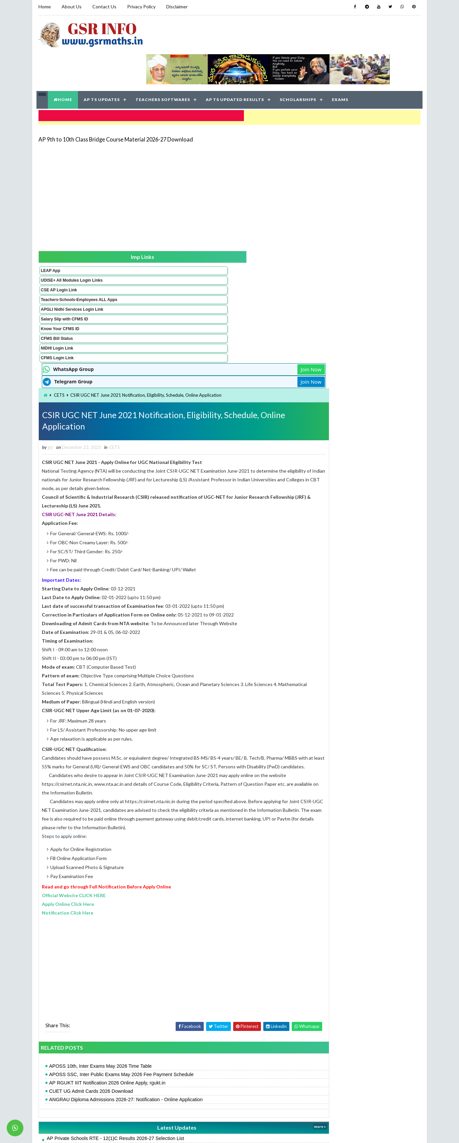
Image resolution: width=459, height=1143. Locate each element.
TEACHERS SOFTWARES (163, 66)
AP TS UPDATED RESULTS (235, 66)
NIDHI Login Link (55, 326)
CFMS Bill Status (55, 316)
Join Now (292, 217)
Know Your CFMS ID (58, 306)
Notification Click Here (128, 792)
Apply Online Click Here (129, 783)
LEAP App (49, 234)
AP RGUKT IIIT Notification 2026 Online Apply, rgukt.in (168, 962)
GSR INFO (100, 1131)
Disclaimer (175, 6)
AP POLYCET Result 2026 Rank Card (147, 1045)
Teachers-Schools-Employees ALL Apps (59, 270)
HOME (63, 66)
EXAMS (341, 66)
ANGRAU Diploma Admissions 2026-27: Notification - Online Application (186, 979)
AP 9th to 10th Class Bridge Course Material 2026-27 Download (114, 102)
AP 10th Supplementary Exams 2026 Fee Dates (158, 1054)
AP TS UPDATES (102, 66)
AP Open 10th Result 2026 (344, 496)
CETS (119, 243)
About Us (70, 6)
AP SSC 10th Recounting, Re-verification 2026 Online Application (177, 1063)
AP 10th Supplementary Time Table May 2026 (156, 1099)
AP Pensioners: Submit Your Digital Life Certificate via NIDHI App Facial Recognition (197, 1036)
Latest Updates (197, 1007)
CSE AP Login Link (57, 258)
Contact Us (103, 6)
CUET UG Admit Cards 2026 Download (152, 970)
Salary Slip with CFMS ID (63, 297)
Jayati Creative (197, 1131)
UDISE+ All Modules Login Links (58, 246)
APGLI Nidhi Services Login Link (60, 285)
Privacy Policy (140, 6)
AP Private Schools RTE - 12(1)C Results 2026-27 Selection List (176, 1018)
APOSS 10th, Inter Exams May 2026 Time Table (161, 945)
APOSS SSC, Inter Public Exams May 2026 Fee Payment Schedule (182, 954)
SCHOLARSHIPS (298, 66)
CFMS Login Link (55, 336)
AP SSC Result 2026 (337, 364)
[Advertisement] (229, 158)
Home (43, 6)
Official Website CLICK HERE (135, 774)
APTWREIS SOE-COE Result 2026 (352, 554)
